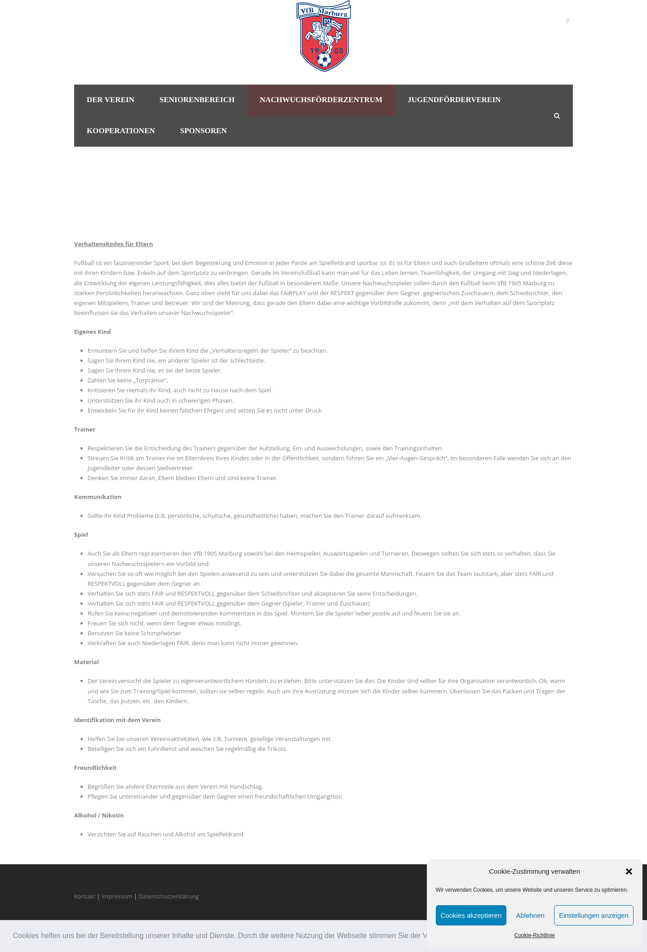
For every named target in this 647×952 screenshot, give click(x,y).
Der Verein (110, 99)
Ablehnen (530, 915)
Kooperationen (121, 130)
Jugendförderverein (454, 99)
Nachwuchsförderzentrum (321, 99)
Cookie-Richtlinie (534, 935)
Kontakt (84, 896)
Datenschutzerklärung (169, 896)
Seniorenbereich (197, 99)
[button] (629, 871)
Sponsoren (203, 130)
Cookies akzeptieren (471, 915)
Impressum (117, 896)
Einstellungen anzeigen (594, 915)
